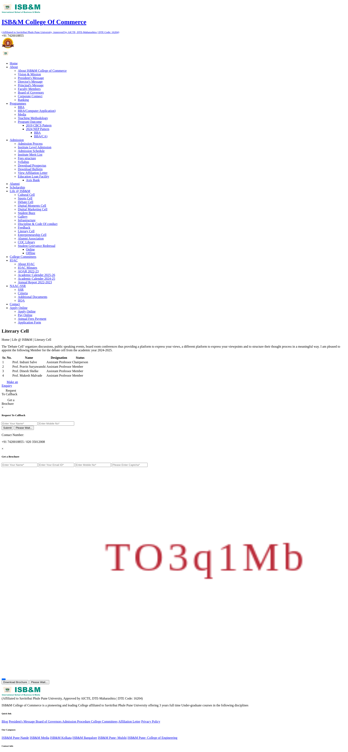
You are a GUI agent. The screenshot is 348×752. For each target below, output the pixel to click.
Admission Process (30, 143)
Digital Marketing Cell (32, 209)
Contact (15, 304)
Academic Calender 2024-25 (36, 278)
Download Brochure (15, 682)
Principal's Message (31, 85)
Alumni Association (31, 238)
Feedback (24, 227)
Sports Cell (25, 198)
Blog (5, 721)
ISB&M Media (39, 737)
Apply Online (27, 311)
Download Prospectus (32, 165)
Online (30, 249)
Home (14, 63)
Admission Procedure (76, 721)
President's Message (31, 78)
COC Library (26, 242)
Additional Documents (32, 297)
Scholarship (17, 187)
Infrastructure (26, 220)
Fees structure (27, 158)
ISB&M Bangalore (84, 737)
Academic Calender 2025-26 (36, 275)
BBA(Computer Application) (37, 110)
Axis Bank (33, 180)
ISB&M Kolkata (61, 737)
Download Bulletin (30, 169)
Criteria (23, 293)
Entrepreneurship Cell (32, 235)
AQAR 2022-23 (28, 271)
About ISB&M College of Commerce (42, 70)
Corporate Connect (30, 96)
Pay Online (25, 315)
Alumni (15, 183)
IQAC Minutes (27, 267)
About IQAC (26, 264)
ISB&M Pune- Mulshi (112, 737)
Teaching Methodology (33, 118)
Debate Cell (25, 202)
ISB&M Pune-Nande (15, 737)
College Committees (23, 256)
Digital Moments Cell (32, 205)
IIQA (21, 300)
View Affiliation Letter (32, 173)
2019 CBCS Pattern (38, 125)
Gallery (23, 216)
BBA (21, 107)
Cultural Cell (26, 194)
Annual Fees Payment (32, 318)
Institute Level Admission (34, 147)
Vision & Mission (29, 74)
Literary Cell (26, 231)
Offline (30, 253)
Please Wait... (24, 427)
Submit (7, 427)
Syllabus (23, 162)
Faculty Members (29, 89)
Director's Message (30, 81)
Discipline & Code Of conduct (38, 224)
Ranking (23, 100)
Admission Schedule (31, 151)
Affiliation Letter (129, 721)
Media (22, 114)
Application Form (29, 322)
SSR (21, 289)
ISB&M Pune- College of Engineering (152, 737)
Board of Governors (31, 92)
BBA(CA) (40, 136)
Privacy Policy (150, 721)
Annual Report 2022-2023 (35, 282)
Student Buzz (26, 213)
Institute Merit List (30, 154)
